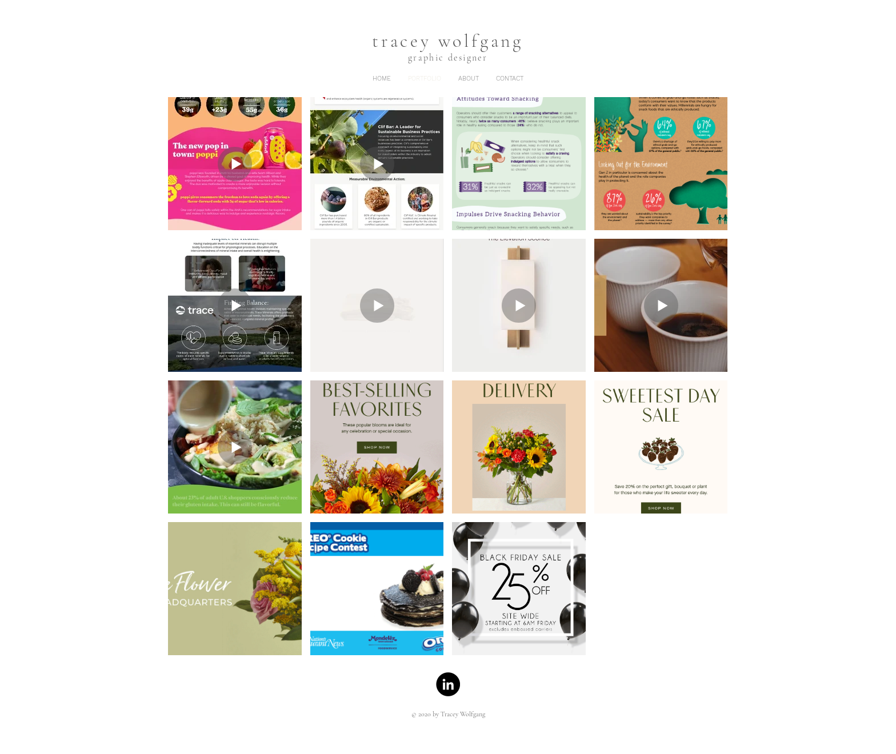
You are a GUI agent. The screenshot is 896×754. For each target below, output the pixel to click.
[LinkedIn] (448, 684)
